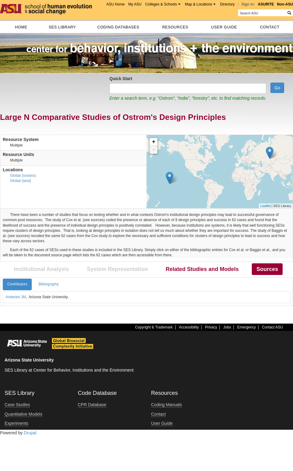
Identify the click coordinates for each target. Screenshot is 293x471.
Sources (267, 269)
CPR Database (92, 404)
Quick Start (121, 78)
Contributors (17, 284)
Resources (175, 27)
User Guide (224, 27)
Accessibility (189, 327)
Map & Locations (198, 4)
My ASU (134, 4)
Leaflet (265, 206)
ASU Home (115, 4)
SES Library (62, 27)
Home (21, 27)
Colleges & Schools (161, 4)
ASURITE (266, 4)
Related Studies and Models (202, 269)
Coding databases (118, 27)
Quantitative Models (23, 414)
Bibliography (48, 284)
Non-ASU (285, 4)
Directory (227, 4)
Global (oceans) (23, 175)
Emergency (246, 327)
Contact (270, 27)
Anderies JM (15, 297)
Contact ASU (272, 327)
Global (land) (20, 181)
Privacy (211, 327)
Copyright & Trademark (153, 327)
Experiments (16, 423)
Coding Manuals (166, 404)
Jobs (227, 327)
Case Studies (17, 404)
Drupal (30, 432)
